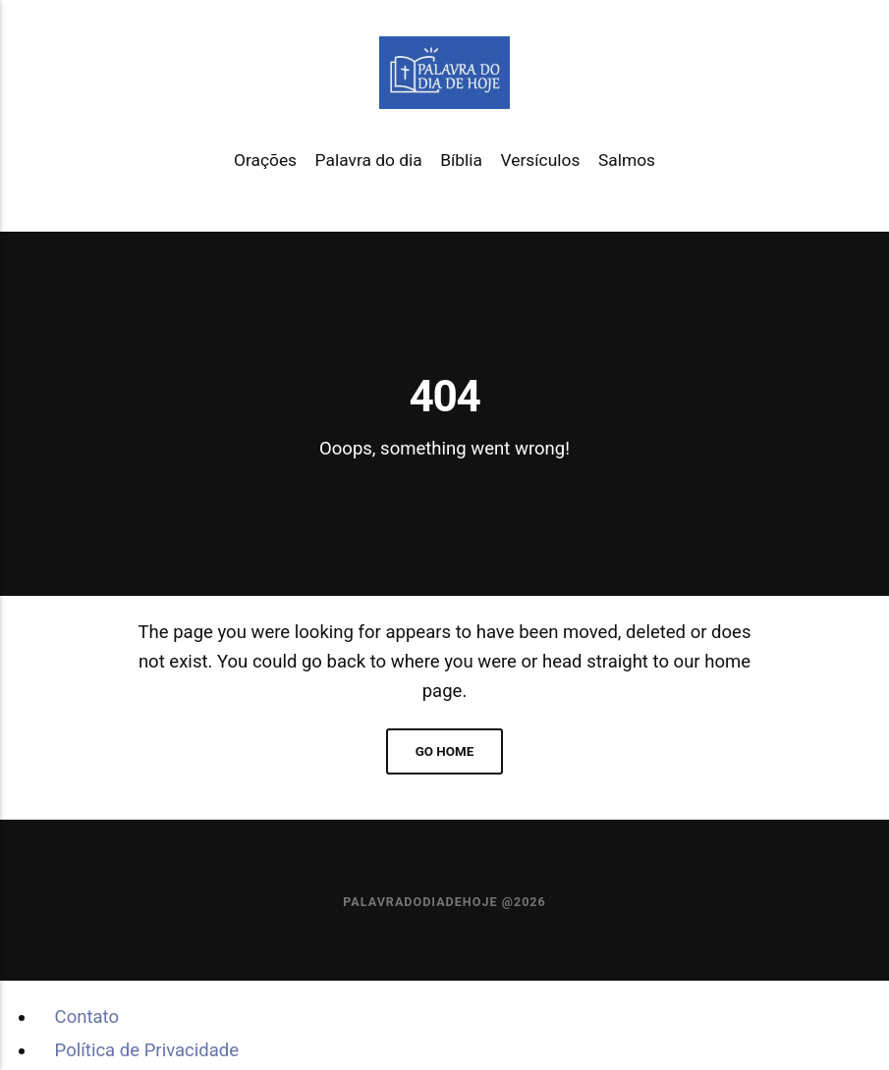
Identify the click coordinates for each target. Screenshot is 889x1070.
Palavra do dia (368, 160)
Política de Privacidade (147, 1050)
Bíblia (461, 160)
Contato (87, 1017)
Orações (265, 160)
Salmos (626, 160)
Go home (445, 751)
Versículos (541, 160)
